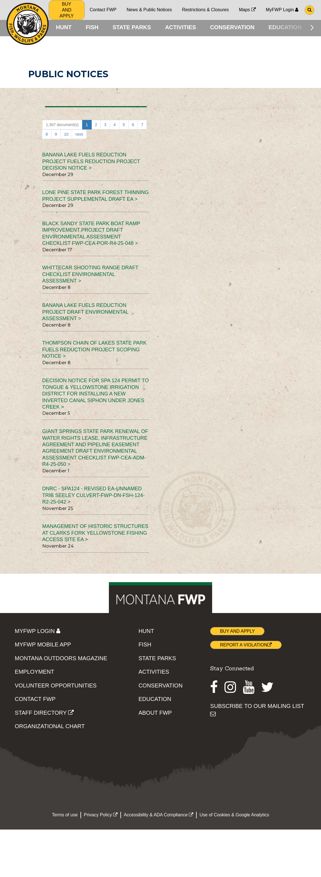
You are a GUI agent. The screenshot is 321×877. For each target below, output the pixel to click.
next (79, 135)
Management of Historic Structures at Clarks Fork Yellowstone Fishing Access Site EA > (95, 534)
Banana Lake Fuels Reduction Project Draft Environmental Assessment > (85, 313)
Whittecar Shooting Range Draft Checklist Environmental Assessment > (90, 275)
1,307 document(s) (62, 126)
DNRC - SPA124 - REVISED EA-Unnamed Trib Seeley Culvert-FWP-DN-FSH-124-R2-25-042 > (93, 496)
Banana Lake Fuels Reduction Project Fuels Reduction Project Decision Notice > (91, 162)
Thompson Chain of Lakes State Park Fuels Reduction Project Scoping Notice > (94, 350)
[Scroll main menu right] (312, 27)
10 (66, 135)
